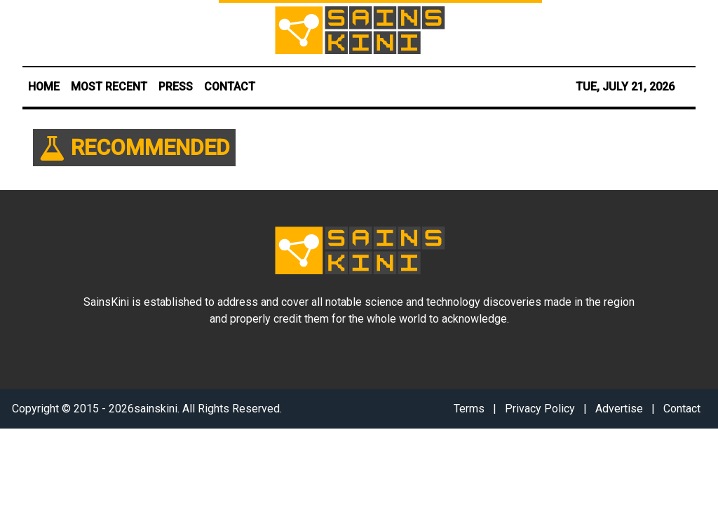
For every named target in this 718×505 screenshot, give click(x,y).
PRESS (175, 86)
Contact (681, 408)
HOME (44, 86)
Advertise (619, 408)
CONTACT (229, 86)
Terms (469, 408)
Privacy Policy (540, 408)
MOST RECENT (109, 86)
